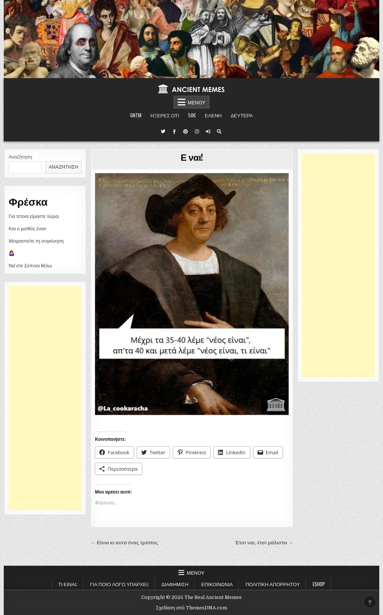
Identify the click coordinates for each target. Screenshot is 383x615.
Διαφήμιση (175, 584)
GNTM (135, 115)
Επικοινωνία (217, 584)
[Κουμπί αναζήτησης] (219, 131)
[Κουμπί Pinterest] (185, 131)
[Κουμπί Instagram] (197, 131)
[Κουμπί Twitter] (163, 131)
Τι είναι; (67, 584)
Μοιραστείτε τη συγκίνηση (36, 241)
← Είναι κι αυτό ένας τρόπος (124, 542)
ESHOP (319, 584)
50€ (192, 115)
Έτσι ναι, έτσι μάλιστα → (264, 542)
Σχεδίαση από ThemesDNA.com (191, 608)
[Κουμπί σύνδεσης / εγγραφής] (208, 131)
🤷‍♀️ (12, 253)
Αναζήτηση (20, 157)
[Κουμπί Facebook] (174, 131)
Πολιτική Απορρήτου (272, 584)
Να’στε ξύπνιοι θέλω (30, 265)
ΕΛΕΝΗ (213, 115)
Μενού (196, 102)
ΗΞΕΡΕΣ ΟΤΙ (164, 115)
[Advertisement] (45, 398)
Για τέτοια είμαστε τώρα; (34, 216)
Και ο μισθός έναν (27, 228)
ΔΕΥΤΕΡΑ (242, 115)
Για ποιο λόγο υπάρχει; (119, 584)
